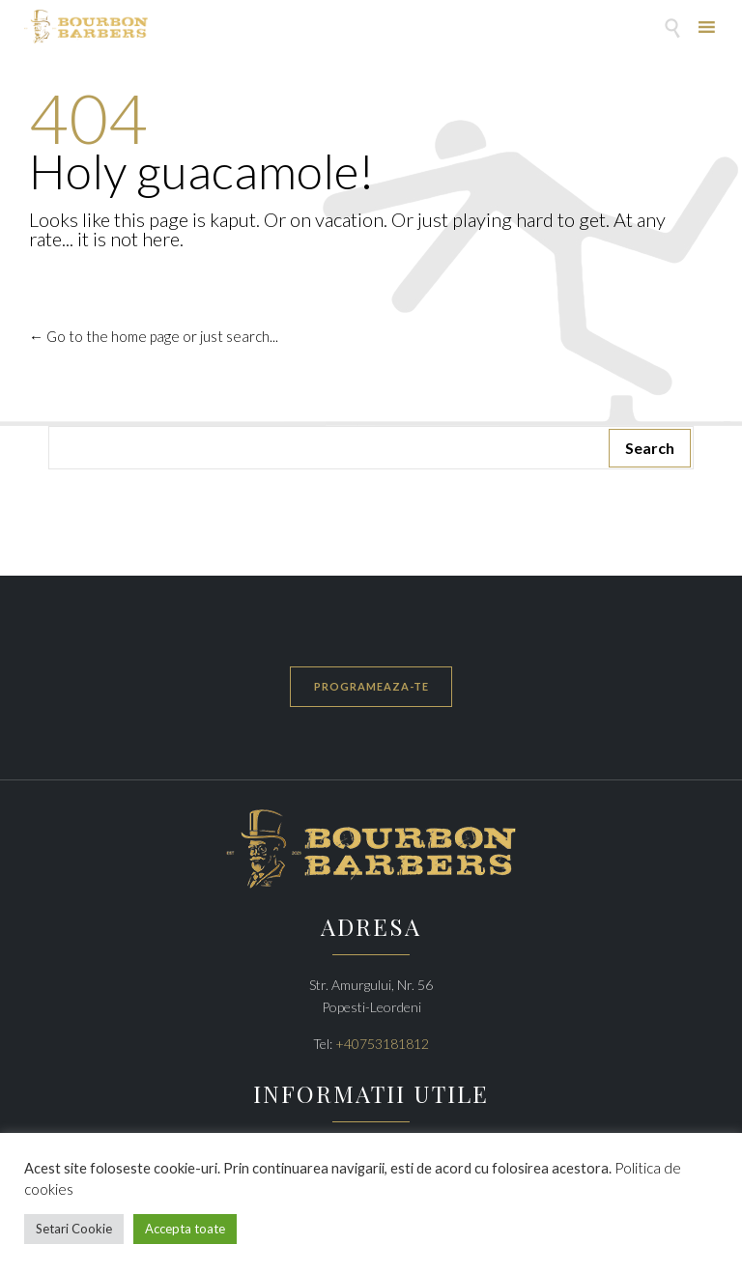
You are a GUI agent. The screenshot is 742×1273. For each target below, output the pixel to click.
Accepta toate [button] (185, 1228)
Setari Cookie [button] (74, 1228)
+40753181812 (382, 1043)
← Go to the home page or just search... (153, 336)
